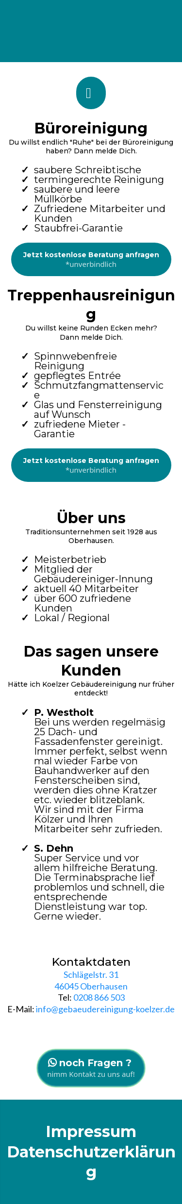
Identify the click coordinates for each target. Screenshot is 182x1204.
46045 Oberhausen (91, 986)
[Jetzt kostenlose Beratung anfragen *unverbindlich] (91, 259)
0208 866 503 (99, 997)
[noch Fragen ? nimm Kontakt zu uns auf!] (91, 1068)
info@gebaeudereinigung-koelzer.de (104, 1009)
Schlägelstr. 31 (91, 974)
